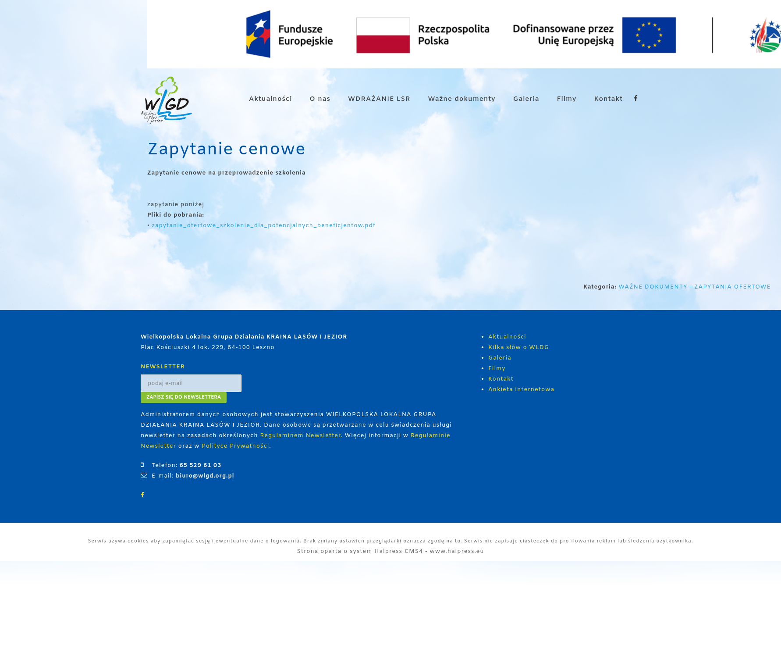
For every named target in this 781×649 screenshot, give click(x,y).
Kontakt (608, 99)
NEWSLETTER (163, 367)
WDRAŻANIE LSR (379, 99)
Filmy (567, 99)
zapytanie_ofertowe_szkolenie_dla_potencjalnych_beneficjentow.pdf (263, 225)
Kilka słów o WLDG (518, 347)
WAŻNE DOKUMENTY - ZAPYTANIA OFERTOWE (695, 287)
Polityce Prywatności (235, 446)
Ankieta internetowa (521, 389)
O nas (319, 99)
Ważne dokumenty (462, 99)
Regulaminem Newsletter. (301, 435)
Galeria (526, 99)
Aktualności (270, 99)
